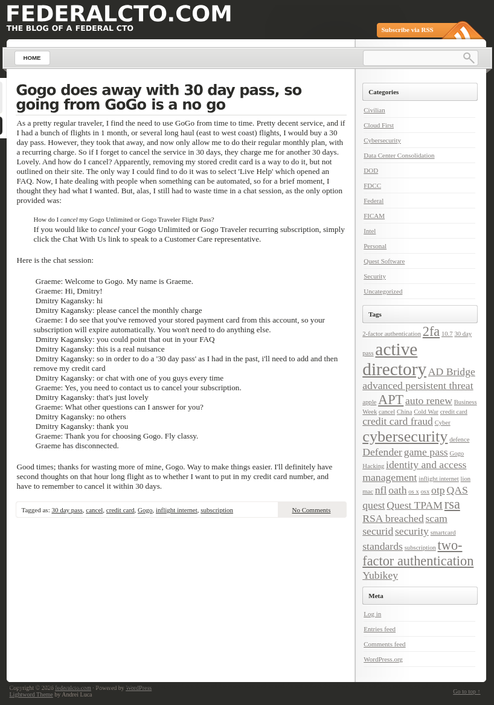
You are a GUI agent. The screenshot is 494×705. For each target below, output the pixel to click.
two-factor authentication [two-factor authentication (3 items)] (417, 553)
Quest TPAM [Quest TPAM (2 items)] (415, 505)
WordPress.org (383, 659)
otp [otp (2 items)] (438, 490)
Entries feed (380, 629)
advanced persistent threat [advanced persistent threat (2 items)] (417, 385)
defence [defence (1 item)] (459, 439)
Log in (372, 613)
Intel (370, 230)
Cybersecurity (382, 140)
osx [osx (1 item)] (425, 491)
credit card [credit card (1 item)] (453, 411)
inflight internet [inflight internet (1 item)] (439, 478)
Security (375, 276)
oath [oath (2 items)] (397, 490)
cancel (94, 509)
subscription (216, 509)
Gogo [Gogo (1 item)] (457, 453)
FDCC (372, 185)
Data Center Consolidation (399, 155)
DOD (371, 170)
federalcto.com (73, 687)
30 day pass (66, 509)
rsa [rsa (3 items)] (452, 504)
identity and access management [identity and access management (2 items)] (414, 471)
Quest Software (384, 261)
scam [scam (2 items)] (436, 518)
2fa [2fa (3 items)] (431, 331)
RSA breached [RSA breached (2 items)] (393, 518)
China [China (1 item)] (404, 411)
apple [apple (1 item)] (369, 402)
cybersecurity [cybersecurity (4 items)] (404, 436)
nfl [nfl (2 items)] (381, 490)
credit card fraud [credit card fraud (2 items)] (397, 421)
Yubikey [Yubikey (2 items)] (380, 575)
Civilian (374, 110)
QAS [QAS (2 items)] (456, 490)
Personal (375, 245)
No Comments (311, 509)
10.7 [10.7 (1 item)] (447, 333)
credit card (120, 509)
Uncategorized (383, 291)
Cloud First (379, 125)
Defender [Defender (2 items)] (382, 452)
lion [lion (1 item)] (466, 478)
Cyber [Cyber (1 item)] (443, 422)
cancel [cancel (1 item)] (387, 411)
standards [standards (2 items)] (382, 546)
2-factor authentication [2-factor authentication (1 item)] (391, 333)
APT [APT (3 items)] (390, 399)
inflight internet (176, 509)
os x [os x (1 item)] (413, 491)
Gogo (145, 509)
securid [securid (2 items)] (377, 531)
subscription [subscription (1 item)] (420, 547)
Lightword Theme (31, 694)
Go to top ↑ (466, 691)
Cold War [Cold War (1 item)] (426, 411)
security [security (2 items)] (412, 531)
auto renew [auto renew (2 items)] (428, 400)
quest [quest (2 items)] (373, 505)
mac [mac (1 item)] (367, 491)
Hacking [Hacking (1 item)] (373, 466)
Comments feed (384, 644)
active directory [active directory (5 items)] (394, 359)
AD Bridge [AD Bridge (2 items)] (451, 371)
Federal (373, 200)
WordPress (139, 687)
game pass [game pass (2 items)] (426, 452)
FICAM (374, 215)
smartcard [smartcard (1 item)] (443, 532)
